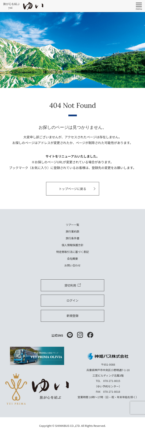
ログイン (73, 300)
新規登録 (73, 315)
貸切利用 (72, 285)
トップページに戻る (72, 188)
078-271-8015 (111, 381)
